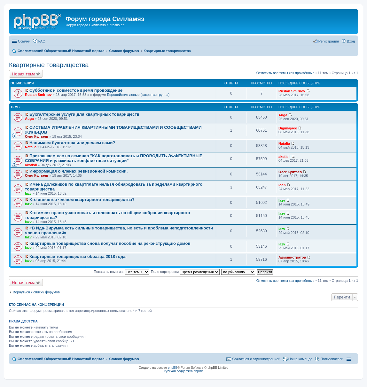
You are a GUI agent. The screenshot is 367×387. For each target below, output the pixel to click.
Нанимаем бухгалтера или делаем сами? (72, 142)
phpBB (172, 367)
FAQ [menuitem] (41, 41)
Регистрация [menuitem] (328, 41)
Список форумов (124, 359)
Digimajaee (287, 128)
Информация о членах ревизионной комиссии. (78, 171)
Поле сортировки (185, 272)
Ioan (282, 185)
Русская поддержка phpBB (183, 371)
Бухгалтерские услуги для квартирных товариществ (84, 114)
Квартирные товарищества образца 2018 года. (78, 256)
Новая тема (23, 74)
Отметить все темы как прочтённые (285, 73)
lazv (28, 193)
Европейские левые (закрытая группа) (138, 95)
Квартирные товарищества (49, 64)
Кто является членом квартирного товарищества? (82, 199)
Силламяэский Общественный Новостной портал (61, 359)
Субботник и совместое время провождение (75, 90)
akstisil (31, 165)
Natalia (30, 147)
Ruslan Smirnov (38, 95)
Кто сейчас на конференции (36, 304)
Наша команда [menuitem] (300, 359)
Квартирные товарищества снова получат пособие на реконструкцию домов (110, 243)
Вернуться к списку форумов (36, 292)
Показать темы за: (121, 272)
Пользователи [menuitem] (331, 359)
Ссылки (24, 41)
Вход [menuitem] (351, 41)
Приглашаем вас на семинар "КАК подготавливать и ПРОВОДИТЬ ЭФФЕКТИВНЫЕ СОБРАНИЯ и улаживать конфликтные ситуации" (113, 158)
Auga (29, 118)
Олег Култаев (36, 136)
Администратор (292, 257)
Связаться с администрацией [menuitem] (256, 359)
